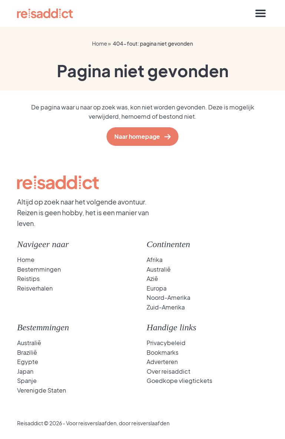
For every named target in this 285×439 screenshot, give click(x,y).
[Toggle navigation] (260, 13)
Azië (152, 278)
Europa (157, 288)
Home (99, 43)
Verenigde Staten (41, 390)
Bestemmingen (39, 269)
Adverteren (162, 362)
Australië (159, 269)
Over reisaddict (168, 371)
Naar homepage (139, 136)
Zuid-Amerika (166, 307)
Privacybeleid (166, 343)
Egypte (27, 362)
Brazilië (27, 352)
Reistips (28, 278)
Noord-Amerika (168, 297)
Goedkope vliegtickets (179, 380)
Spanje (27, 380)
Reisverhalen (35, 288)
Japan (25, 371)
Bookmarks (162, 352)
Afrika (155, 259)
